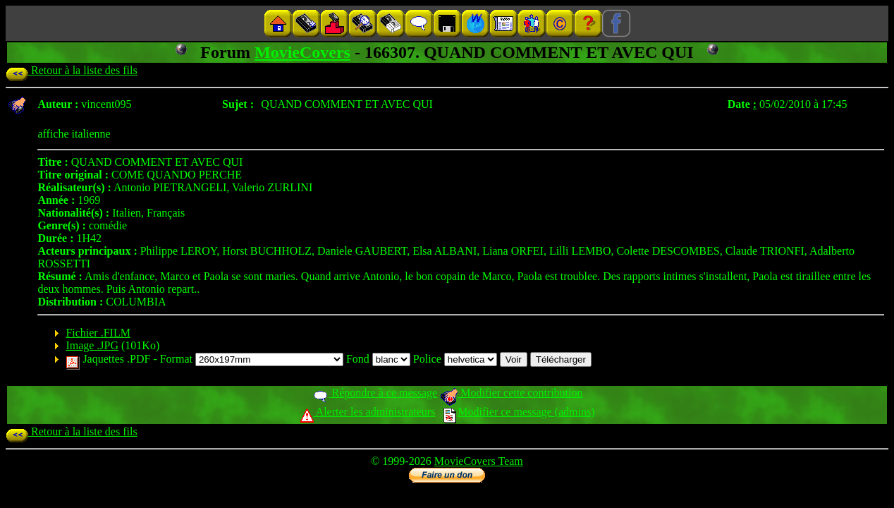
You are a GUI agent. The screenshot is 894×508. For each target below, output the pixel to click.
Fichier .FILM (98, 333)
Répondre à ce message (375, 393)
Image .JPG (92, 345)
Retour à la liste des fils (71, 70)
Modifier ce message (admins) (518, 412)
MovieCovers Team (478, 461)
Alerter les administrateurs (368, 412)
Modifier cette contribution (511, 393)
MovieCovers (302, 52)
